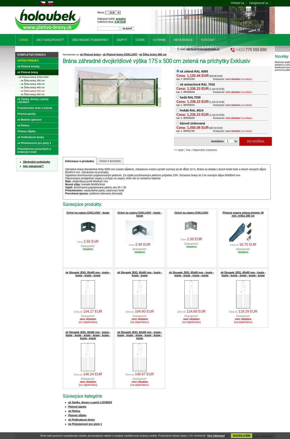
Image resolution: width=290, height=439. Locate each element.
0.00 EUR (120, 21)
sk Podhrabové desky (81, 419)
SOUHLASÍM (241, 435)
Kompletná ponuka (31, 54)
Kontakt (208, 40)
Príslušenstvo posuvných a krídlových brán (34, 150)
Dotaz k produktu (110, 161)
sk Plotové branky (28, 66)
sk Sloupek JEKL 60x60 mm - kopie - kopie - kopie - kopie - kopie (191, 274)
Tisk (188, 150)
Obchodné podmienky (36, 161)
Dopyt (122, 40)
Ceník (140, 40)
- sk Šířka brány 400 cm (32, 84)
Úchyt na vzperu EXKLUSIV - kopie (87, 212)
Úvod (23, 40)
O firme (159, 40)
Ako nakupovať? (33, 166)
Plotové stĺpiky (77, 415)
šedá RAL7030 (190, 97)
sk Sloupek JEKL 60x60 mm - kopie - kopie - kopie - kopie (88, 274)
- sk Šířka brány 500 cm (32, 91)
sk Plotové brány (90, 54)
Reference (183, 40)
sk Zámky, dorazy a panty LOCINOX (90, 402)
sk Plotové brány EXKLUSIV (120, 54)
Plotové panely (77, 406)
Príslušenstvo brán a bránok (34, 108)
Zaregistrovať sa (258, 3)
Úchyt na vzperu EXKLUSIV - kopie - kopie (140, 214)
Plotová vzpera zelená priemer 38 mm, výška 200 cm (243, 214)
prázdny (121, 18)
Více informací (216, 435)
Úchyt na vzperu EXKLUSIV (191, 212)
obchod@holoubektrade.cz (203, 49)
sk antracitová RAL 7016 (197, 84)
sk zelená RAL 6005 (194, 71)
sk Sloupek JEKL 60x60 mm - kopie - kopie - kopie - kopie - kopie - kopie (243, 274)
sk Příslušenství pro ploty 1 (85, 424)
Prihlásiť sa (237, 3)
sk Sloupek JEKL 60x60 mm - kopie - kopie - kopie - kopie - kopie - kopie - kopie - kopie (88, 335)
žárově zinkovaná (192, 123)
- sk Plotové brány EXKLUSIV (33, 77)
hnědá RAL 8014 (191, 110)
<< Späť (179, 150)
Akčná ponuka (28, 60)
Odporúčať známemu (204, 150)
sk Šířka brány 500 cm (152, 54)
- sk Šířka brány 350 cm (32, 80)
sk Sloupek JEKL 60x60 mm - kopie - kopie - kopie (139, 274)
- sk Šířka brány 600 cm (32, 94)
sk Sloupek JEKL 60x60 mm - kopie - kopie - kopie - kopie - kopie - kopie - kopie (139, 335)
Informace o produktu (79, 161)
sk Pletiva (74, 411)
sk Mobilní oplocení (29, 119)
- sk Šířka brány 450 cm (32, 87)
